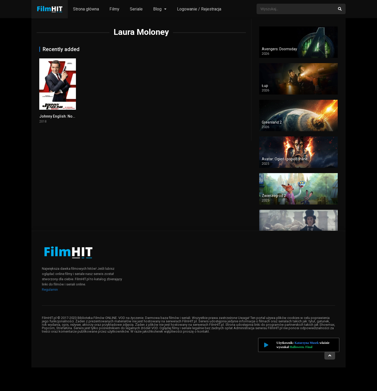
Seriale (136, 9)
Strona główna (86, 9)
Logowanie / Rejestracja (199, 9)
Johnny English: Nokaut (59, 116)
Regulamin (50, 289)
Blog (157, 9)
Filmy (114, 9)
